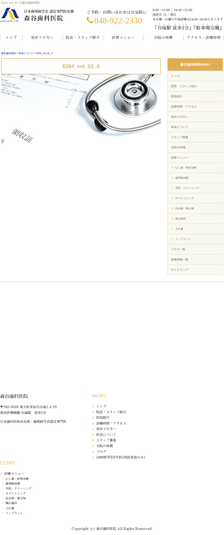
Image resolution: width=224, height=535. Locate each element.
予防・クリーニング (187, 188)
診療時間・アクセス (184, 106)
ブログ (101, 451)
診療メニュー (179, 157)
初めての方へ (42, 37)
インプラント (183, 239)
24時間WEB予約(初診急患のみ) (121, 457)
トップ (11, 37)
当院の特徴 (163, 37)
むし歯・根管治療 (185, 167)
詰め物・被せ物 (184, 208)
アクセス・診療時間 (204, 37)
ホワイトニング (184, 198)
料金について (26, 53)
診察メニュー (123, 37)
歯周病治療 (182, 177)
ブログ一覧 (178, 249)
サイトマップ (179, 269)
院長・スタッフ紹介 (83, 37)
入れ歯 (179, 228)
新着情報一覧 (179, 259)
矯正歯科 (180, 218)
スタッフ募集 (179, 137)
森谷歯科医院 (8, 53)
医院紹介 (177, 96)
